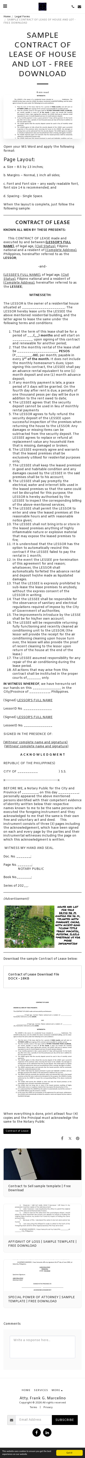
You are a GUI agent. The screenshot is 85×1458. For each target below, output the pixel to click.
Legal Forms (22, 16)
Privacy (48, 1407)
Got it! (69, 1452)
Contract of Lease (17, 1131)
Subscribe (64, 1420)
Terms (33, 1407)
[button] (5, 6)
